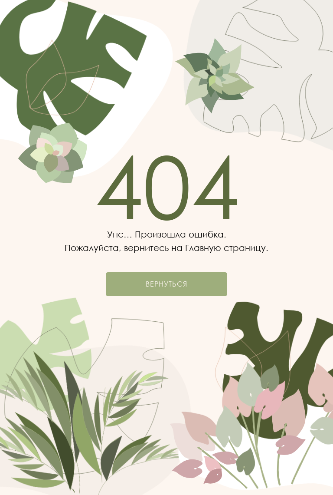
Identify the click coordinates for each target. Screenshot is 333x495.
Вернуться (166, 284)
